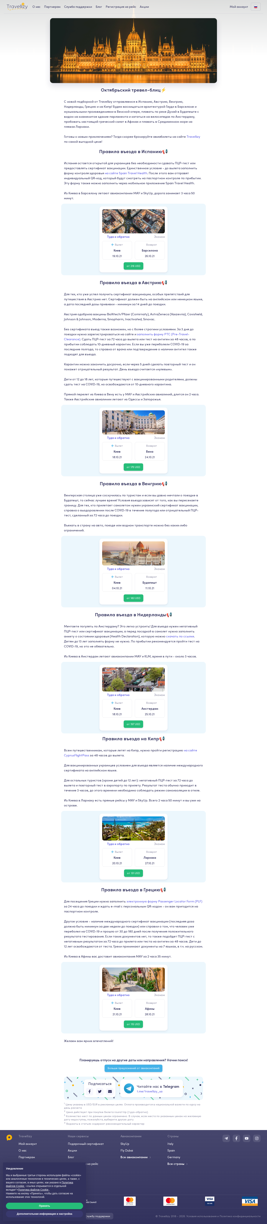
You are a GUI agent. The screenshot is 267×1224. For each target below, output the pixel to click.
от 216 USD (133, 266)
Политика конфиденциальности (240, 1216)
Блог (71, 1157)
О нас (23, 1150)
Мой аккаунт (28, 1143)
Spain (171, 1150)
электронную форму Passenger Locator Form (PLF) (164, 901)
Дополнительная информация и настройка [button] (44, 1213)
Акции (144, 6)
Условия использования (201, 1216)
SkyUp (125, 1143)
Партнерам (27, 1157)
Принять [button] (44, 1205)
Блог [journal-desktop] (99, 6)
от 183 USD (133, 598)
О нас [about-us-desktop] (36, 6)
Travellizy (193, 137)
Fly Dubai (127, 1150)
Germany (173, 1157)
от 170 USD (133, 467)
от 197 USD (133, 724)
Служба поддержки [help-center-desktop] (78, 6)
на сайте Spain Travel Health (126, 173)
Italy (170, 1143)
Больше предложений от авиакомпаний (133, 1068)
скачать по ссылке (180, 636)
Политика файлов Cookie (33, 1189)
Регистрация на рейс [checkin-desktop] (121, 6)
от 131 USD (133, 873)
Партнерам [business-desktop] (52, 6)
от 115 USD (133, 1024)
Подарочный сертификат (86, 1143)
